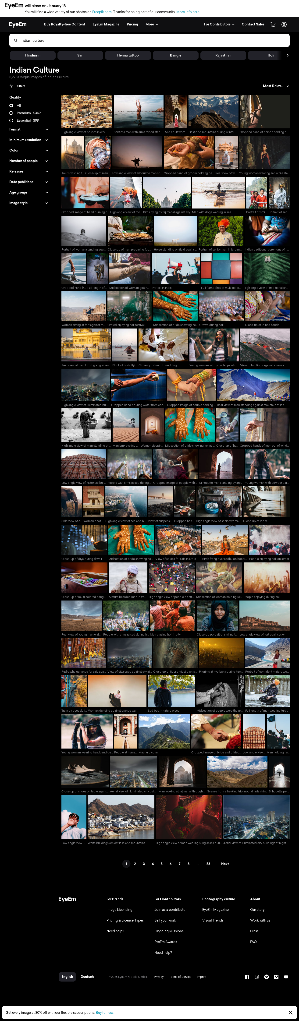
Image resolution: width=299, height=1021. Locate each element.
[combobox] (155, 40)
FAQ (253, 947)
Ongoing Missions (168, 936)
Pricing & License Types (123, 925)
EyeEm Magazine (215, 914)
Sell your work (164, 925)
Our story (257, 914)
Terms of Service (178, 981)
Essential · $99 (28, 121)
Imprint (200, 981)
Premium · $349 (29, 113)
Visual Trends (212, 925)
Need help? (114, 936)
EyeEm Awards (164, 947)
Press (254, 936)
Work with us (260, 925)
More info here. (188, 12)
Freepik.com (102, 12)
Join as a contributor (169, 914)
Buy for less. (105, 1013)
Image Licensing (118, 914)
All (19, 106)
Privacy (157, 981)
